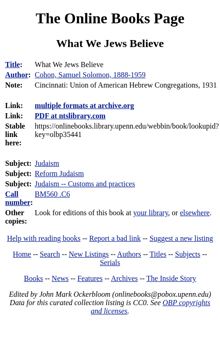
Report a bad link (115, 238)
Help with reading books (44, 238)
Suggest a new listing (181, 238)
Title (12, 64)
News (60, 278)
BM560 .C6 (52, 194)
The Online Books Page (109, 18)
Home (22, 254)
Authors (129, 254)
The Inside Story (171, 278)
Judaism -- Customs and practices (85, 184)
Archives (124, 278)
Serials (110, 262)
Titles (158, 254)
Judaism (47, 163)
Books (33, 278)
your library (150, 213)
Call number (17, 198)
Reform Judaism (59, 173)
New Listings (89, 254)
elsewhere (195, 213)
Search (50, 254)
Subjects (187, 254)
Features (90, 278)
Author (16, 75)
